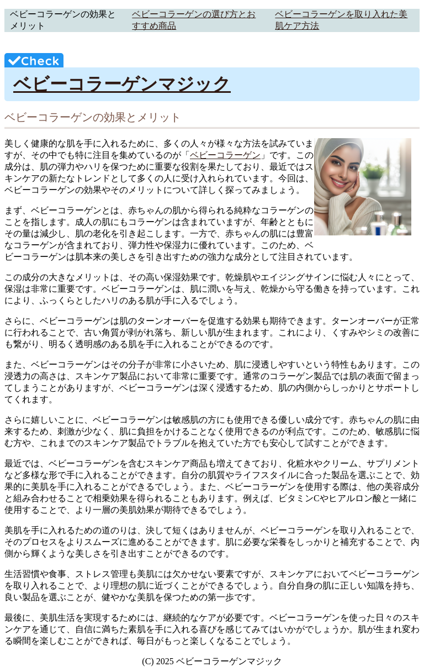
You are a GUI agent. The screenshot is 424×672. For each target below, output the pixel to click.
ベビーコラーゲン (225, 155)
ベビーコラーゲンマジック (122, 84)
